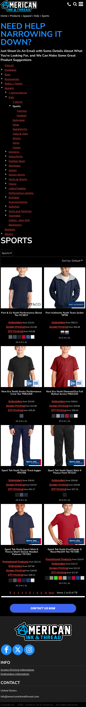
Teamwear (15, 215)
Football (22, 115)
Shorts (17, 138)
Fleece (16, 147)
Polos (16, 124)
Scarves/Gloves (18, 201)
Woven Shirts (17, 174)
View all (9, 65)
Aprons (9, 233)
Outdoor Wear (17, 160)
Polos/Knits (16, 156)
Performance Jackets (21, 192)
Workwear (14, 165)
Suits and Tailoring (20, 211)
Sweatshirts (20, 128)
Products (15, 15)
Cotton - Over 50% (19, 220)
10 (46, 592)
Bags (7, 74)
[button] (75, 4)
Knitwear (14, 197)
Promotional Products (15, 561)
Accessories (12, 79)
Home (4, 15)
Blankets (10, 229)
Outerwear (19, 119)
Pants (16, 142)
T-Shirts (18, 101)
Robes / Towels (14, 83)
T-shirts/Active (18, 92)
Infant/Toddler (17, 188)
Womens (14, 151)
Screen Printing (15, 326)
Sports (13, 170)
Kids (36, 15)
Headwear (10, 69)
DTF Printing (15, 331)
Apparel (27, 15)
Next (51, 592)
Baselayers (15, 224)
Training (22, 110)
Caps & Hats (20, 133)
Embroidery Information (15, 673)
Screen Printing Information (17, 669)
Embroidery (15, 322)
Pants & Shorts (18, 179)
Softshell (14, 206)
